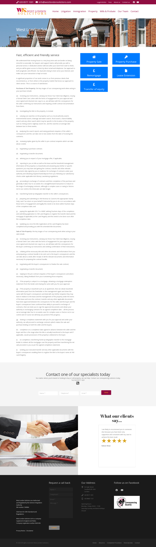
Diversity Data (128, 543)
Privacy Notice (20, 531)
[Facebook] (134, 2)
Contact (137, 543)
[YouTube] (138, 2)
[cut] (31, 11)
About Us (102, 543)
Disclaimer (30, 531)
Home (95, 543)
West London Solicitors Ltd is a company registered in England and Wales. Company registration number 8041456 (28, 521)
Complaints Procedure (114, 543)
